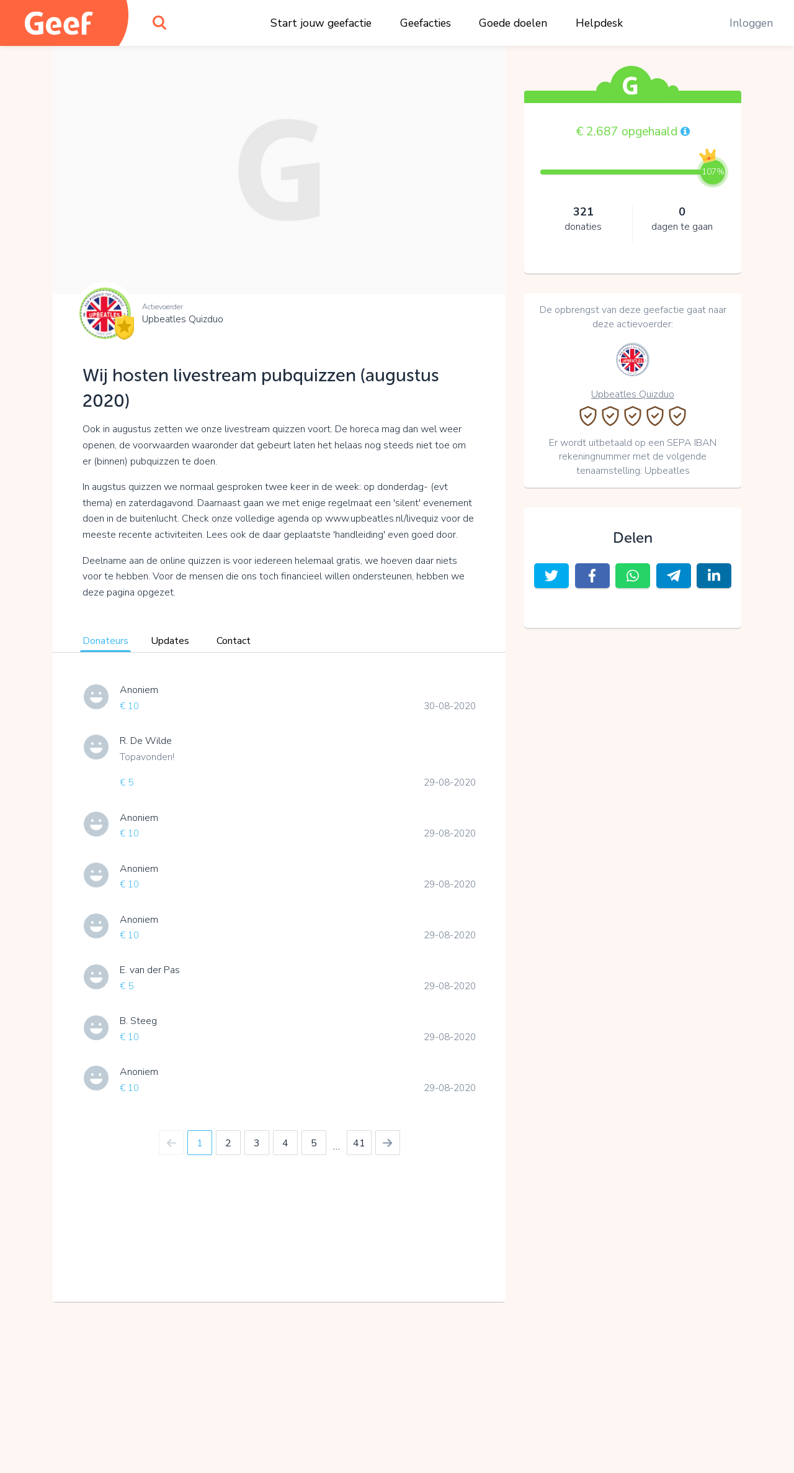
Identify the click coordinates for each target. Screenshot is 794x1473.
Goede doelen (513, 23)
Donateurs (105, 641)
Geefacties (425, 23)
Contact (233, 641)
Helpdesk (599, 23)
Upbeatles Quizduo (182, 319)
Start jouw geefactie (321, 23)
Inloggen (751, 23)
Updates (170, 641)
